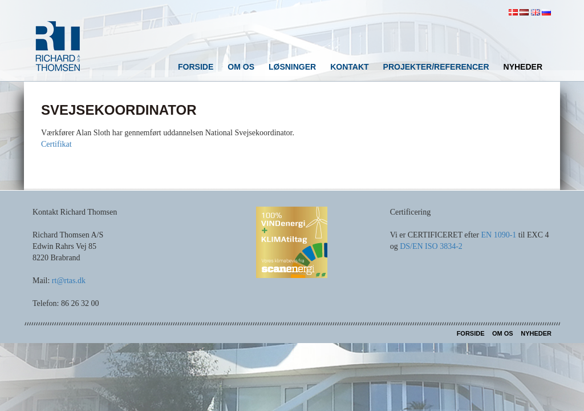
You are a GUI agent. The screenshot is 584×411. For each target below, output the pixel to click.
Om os (241, 66)
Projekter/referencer (436, 66)
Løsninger (292, 66)
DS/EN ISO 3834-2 (431, 246)
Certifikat (56, 144)
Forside (195, 66)
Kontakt (349, 66)
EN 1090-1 (498, 235)
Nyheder (523, 66)
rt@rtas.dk (69, 280)
